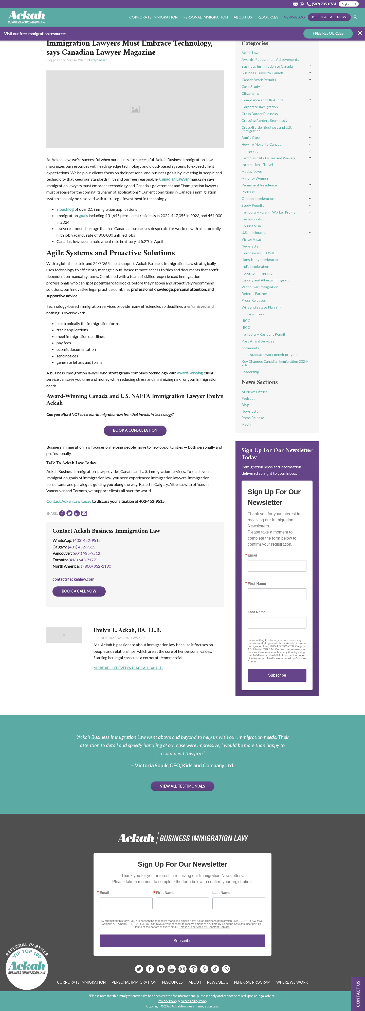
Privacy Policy (167, 1001)
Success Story (253, 314)
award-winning (190, 372)
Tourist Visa (251, 226)
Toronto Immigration (258, 273)
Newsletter (251, 246)
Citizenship (250, 93)
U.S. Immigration (254, 232)
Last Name (257, 612)
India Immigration (255, 266)
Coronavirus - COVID (259, 253)
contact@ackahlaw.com (73, 579)
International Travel (257, 164)
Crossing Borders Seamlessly (264, 120)
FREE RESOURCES (328, 33)
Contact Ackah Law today (68, 501)
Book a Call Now (329, 17)
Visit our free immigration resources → (37, 33)
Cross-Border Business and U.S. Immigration (267, 129)
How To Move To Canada (261, 144)
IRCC (246, 320)
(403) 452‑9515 (81, 546)
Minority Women (255, 178)
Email (252, 555)
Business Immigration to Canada (267, 66)
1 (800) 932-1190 (95, 566)
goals (83, 215)
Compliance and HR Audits (263, 100)
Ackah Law (250, 52)
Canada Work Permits (259, 80)
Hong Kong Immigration (260, 259)
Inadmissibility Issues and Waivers (269, 158)
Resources (268, 17)
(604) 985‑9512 (86, 553)
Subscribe (277, 675)
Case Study (251, 86)
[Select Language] (349, 4)
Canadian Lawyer (174, 179)
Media (246, 424)
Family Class (251, 137)
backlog (66, 209)
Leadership (250, 372)
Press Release (253, 417)
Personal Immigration (205, 17)
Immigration (251, 151)
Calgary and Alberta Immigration (267, 280)
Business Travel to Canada (263, 73)
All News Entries (255, 392)
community (250, 348)
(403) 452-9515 (87, 540)
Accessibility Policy (194, 1001)
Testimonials (252, 219)
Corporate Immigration (153, 17)
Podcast (248, 192)
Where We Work (292, 982)
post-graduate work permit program (270, 354)
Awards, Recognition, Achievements (270, 59)
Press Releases (254, 300)
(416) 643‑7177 (82, 559)
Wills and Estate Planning (262, 307)
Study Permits (253, 205)
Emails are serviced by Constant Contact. (204, 926)
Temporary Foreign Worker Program (270, 212)
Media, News (252, 171)
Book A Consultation (135, 430)
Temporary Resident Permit (263, 334)
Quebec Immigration (258, 198)
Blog (245, 405)
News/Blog (294, 17)
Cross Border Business (260, 113)
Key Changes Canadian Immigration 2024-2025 (275, 363)
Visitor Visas (252, 239)
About (195, 982)
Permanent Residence (259, 185)
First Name (257, 583)
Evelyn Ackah (98, 60)
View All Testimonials (182, 786)
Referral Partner (254, 293)
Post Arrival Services (258, 341)
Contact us (358, 994)
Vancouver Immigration (260, 287)
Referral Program (252, 982)
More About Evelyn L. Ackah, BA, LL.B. (128, 668)
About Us (243, 17)
